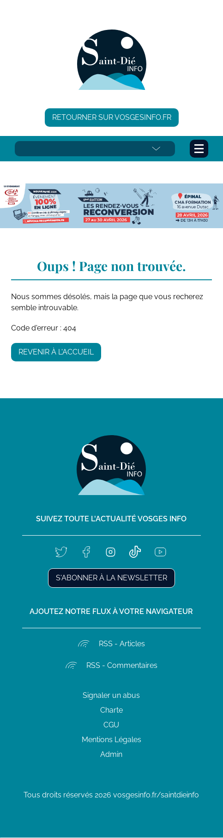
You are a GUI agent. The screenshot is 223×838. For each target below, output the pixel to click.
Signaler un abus (111, 695)
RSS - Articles (122, 643)
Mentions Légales (111, 739)
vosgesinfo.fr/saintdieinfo (156, 795)
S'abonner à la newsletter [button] (111, 577)
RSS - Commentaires (121, 665)
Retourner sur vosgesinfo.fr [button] (111, 117)
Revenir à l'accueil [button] (56, 352)
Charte (111, 710)
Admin (111, 754)
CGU (111, 724)
